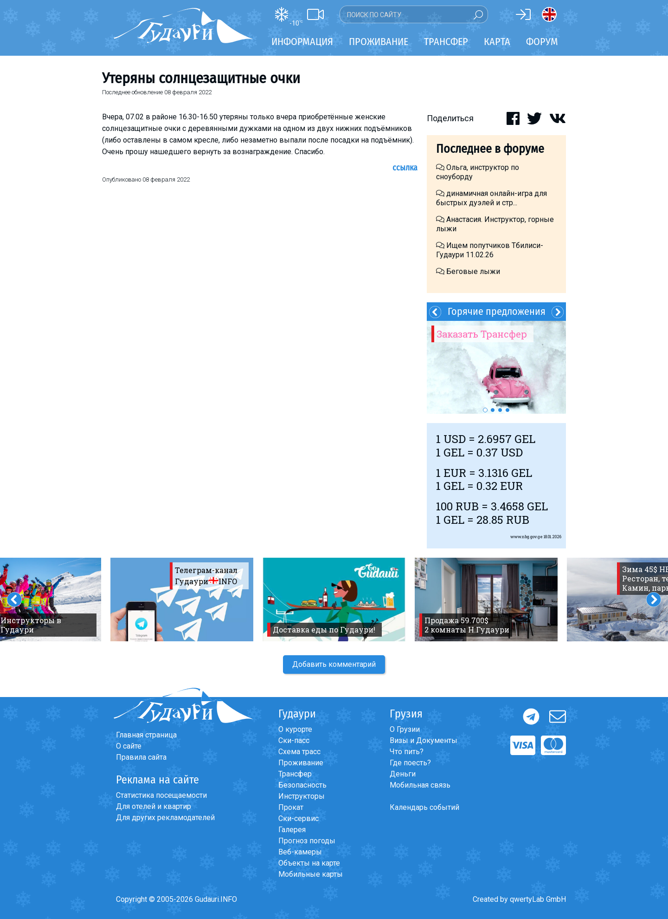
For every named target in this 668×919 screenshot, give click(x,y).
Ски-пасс (293, 740)
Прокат (290, 807)
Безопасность (302, 785)
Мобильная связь (420, 785)
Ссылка (405, 168)
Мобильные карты (310, 874)
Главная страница (146, 734)
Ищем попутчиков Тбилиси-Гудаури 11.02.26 (489, 250)
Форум (542, 41)
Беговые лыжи (468, 271)
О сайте (128, 746)
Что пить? (407, 751)
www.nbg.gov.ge (526, 536)
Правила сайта (141, 757)
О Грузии (405, 729)
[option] (496, 367)
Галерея (292, 829)
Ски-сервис (298, 818)
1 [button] (485, 410)
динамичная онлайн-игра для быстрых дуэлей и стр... (491, 198)
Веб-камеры (300, 851)
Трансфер (295, 773)
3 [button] (500, 410)
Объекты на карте (309, 863)
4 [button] (507, 410)
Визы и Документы (423, 740)
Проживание (300, 762)
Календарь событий (424, 807)
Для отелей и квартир (153, 806)
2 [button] (492, 410)
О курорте (295, 729)
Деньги (403, 773)
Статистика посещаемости (161, 795)
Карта (497, 41)
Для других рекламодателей (165, 817)
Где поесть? (410, 762)
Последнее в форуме (490, 149)
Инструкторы (301, 796)
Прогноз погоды (306, 840)
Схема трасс (299, 751)
